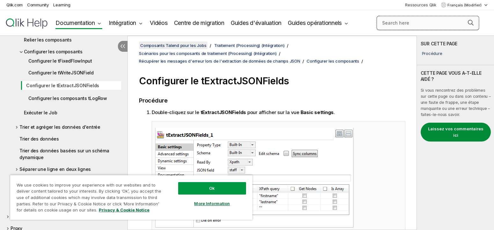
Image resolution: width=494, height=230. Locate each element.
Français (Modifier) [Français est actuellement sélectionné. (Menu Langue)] (465, 5)
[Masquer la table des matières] (122, 46)
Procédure (432, 53)
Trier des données (39, 139)
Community (38, 4)
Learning (61, 4)
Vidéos (159, 22)
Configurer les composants (53, 51)
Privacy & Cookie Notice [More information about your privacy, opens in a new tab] (124, 209)
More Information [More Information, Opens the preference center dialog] (212, 203)
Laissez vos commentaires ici (455, 132)
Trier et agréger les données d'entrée (59, 127)
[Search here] (428, 23)
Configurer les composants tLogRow (67, 98)
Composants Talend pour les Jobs (173, 45)
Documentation (75, 22)
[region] (131, 197)
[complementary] (455, 133)
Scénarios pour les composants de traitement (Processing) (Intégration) (208, 53)
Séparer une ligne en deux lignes (55, 169)
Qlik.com (14, 4)
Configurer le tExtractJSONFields (62, 85)
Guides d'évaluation (256, 22)
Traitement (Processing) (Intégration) (249, 45)
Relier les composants (48, 39)
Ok (212, 188)
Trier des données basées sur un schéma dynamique (64, 154)
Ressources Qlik (420, 4)
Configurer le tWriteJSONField (61, 72)
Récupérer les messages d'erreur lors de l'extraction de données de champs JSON (219, 61)
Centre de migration (199, 22)
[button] (471, 22)
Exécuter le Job (40, 112)
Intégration (122, 22)
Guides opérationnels (315, 22)
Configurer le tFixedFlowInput (60, 61)
